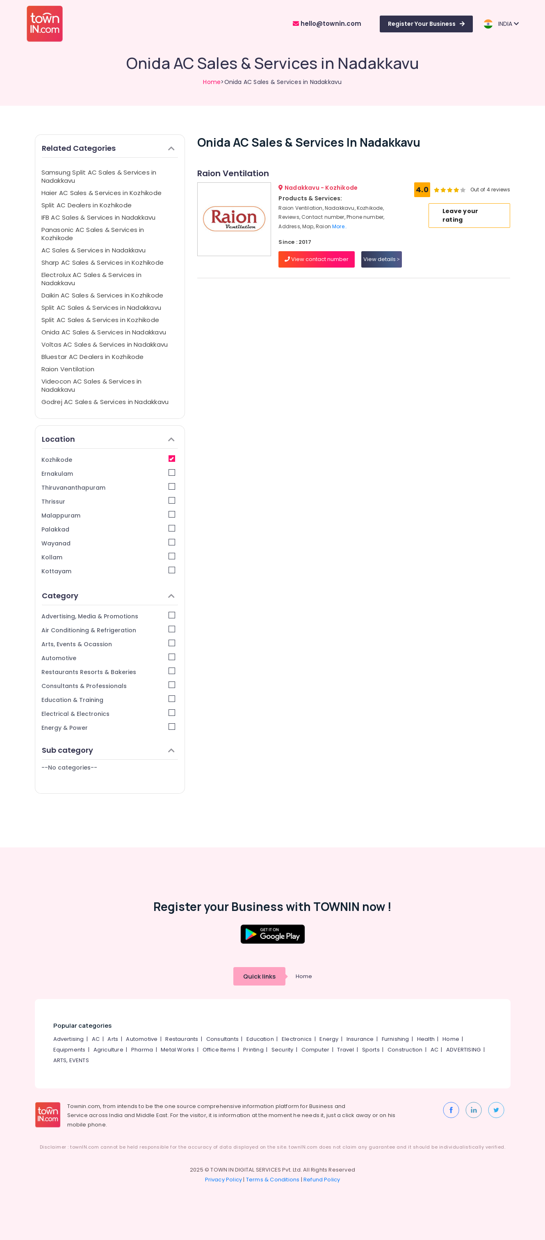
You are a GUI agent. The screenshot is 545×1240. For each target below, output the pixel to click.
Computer (315, 1050)
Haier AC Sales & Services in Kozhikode (101, 192)
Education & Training (108, 699)
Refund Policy (321, 1179)
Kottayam (108, 571)
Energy (328, 1039)
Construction (405, 1050)
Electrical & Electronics (108, 713)
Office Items (219, 1050)
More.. (339, 226)
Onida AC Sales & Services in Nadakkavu (103, 332)
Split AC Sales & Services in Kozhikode (100, 320)
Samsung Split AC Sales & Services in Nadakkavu (99, 176)
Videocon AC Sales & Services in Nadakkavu (91, 385)
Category (108, 595)
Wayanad (108, 543)
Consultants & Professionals (108, 685)
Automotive (108, 658)
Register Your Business (426, 24)
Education (260, 1039)
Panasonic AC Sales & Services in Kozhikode (92, 233)
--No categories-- (69, 767)
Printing (253, 1050)
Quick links (259, 976)
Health (426, 1039)
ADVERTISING (463, 1050)
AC (96, 1039)
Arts (112, 1039)
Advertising (68, 1039)
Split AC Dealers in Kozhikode (86, 205)
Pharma (142, 1050)
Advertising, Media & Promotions (108, 616)
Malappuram (108, 515)
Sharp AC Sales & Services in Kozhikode (102, 262)
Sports (371, 1050)
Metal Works (177, 1050)
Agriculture (108, 1050)
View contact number (317, 259)
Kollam (108, 557)
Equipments (69, 1050)
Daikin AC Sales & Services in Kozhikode (102, 295)
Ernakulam (108, 473)
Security (282, 1050)
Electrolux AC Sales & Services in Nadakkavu (91, 278)
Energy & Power (108, 727)
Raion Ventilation (68, 369)
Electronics (297, 1039)
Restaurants (181, 1039)
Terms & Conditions (273, 1179)
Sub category (108, 750)
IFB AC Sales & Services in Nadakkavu (98, 217)
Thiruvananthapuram (108, 487)
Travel (345, 1050)
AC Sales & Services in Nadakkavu (93, 250)
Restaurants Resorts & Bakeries (108, 672)
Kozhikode (108, 459)
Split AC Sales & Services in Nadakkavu (101, 307)
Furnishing (395, 1039)
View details (381, 259)
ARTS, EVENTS (71, 1060)
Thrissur (108, 501)
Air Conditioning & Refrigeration (108, 630)
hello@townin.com (327, 23)
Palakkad (108, 529)
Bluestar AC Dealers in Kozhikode (92, 356)
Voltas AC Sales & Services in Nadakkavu (104, 344)
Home (212, 82)
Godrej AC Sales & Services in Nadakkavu (105, 401)
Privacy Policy (223, 1179)
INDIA (501, 24)
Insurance (360, 1039)
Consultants (222, 1039)
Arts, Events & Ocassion (108, 644)
